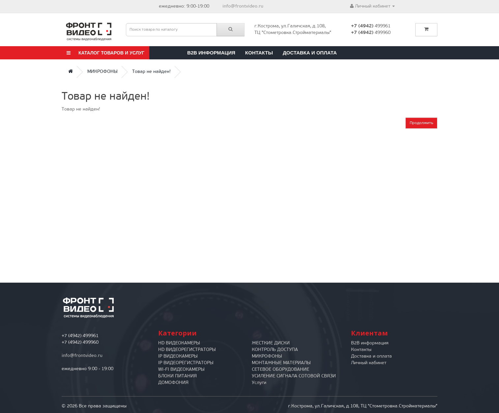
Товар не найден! (151, 71)
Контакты (259, 52)
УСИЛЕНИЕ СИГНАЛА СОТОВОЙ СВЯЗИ (294, 376)
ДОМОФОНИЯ (173, 382)
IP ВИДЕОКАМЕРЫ (178, 356)
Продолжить (421, 123)
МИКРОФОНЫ (102, 71)
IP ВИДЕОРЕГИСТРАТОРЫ (186, 363)
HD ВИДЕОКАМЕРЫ (179, 343)
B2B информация (211, 52)
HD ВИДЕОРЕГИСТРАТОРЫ (187, 349)
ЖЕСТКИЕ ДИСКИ (271, 343)
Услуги (259, 382)
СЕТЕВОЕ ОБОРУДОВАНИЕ (280, 369)
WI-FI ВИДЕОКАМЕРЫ (181, 369)
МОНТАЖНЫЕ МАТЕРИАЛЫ (281, 363)
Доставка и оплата (310, 52)
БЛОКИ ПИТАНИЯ (177, 376)
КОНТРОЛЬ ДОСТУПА (275, 349)
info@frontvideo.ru (242, 6)
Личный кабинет (368, 363)
